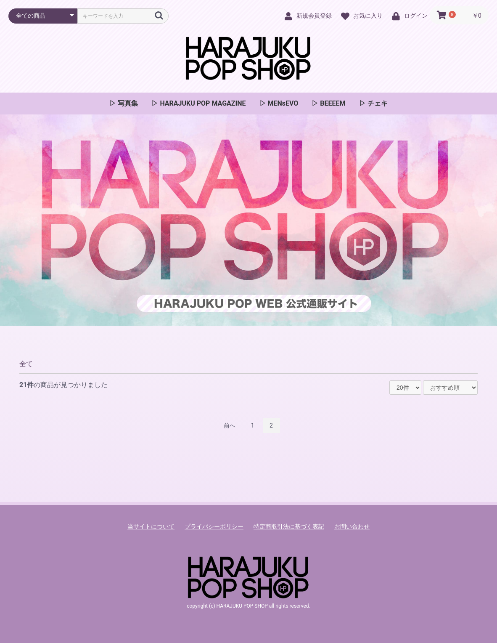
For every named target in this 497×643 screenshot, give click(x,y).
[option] (248, 220)
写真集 (127, 103)
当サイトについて (150, 526)
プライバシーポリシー (214, 526)
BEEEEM (331, 103)
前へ (229, 425)
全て (26, 364)
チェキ (377, 103)
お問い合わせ (352, 526)
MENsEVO (282, 103)
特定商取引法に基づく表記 (289, 526)
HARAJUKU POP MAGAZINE (202, 103)
